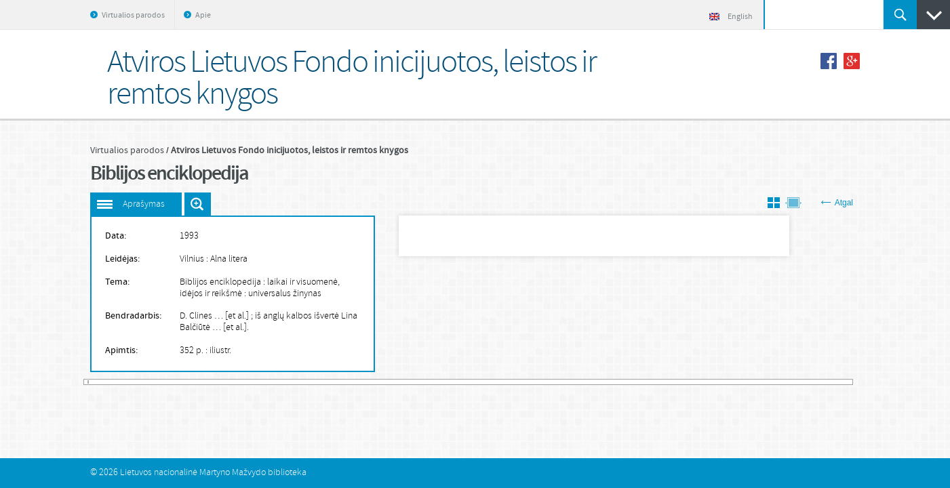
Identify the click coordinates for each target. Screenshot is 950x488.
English (731, 17)
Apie (203, 15)
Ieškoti (900, 14)
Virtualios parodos (133, 15)
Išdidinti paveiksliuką (197, 204)
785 (850, 382)
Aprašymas (144, 204)
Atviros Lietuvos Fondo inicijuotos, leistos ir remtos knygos (289, 150)
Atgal (837, 202)
